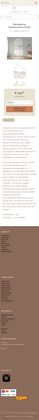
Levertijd (3, 316)
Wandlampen (5, 237)
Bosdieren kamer (6, 287)
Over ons (3, 322)
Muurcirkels (4, 239)
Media (3, 330)
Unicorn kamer (5, 283)
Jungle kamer (5, 281)
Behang (3, 241)
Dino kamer (4, 296)
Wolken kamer (5, 295)
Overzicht (8, 120)
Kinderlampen (5, 235)
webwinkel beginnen (11, 416)
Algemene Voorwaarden (8, 318)
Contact (3, 324)
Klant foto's (4, 328)
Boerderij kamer (5, 285)
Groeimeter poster (6, 251)
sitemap (20, 413)
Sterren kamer (5, 291)
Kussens (3, 247)
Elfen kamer (4, 298)
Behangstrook (5, 243)
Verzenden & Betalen (7, 314)
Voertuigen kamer (6, 289)
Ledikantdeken (5, 245)
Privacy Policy (5, 320)
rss (24, 413)
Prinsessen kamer (6, 293)
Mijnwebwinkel (29, 416)
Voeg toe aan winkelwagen (19, 109)
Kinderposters (5, 249)
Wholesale (4, 332)
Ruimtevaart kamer (6, 300)
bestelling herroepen (31, 413)
